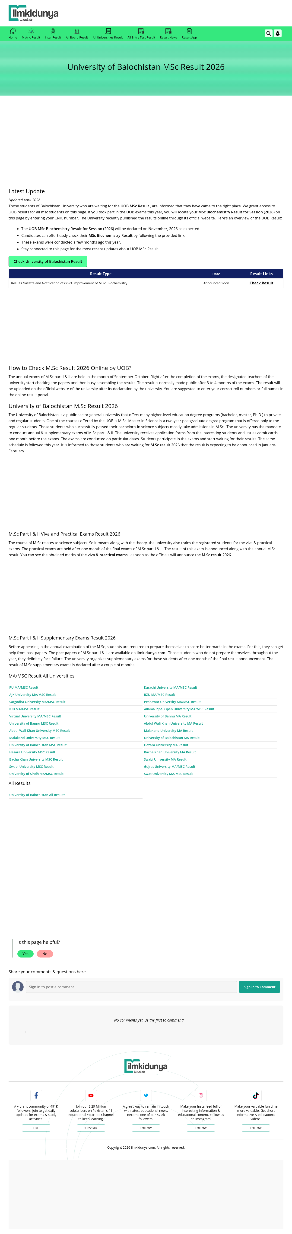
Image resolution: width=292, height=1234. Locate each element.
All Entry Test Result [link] (141, 33)
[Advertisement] (146, 140)
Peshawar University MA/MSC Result (172, 702)
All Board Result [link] (77, 33)
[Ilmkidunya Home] (34, 13)
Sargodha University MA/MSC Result (37, 702)
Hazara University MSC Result (32, 752)
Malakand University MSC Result (34, 738)
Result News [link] (168, 33)
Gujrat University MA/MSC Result (169, 766)
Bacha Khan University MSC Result (36, 759)
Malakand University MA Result (168, 730)
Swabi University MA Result (165, 759)
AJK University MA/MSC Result (32, 694)
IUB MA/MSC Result (24, 709)
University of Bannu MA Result (167, 716)
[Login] (278, 33)
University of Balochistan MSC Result (38, 745)
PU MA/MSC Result (23, 687)
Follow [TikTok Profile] (255, 1128)
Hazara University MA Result (166, 745)
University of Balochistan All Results (37, 795)
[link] (171, 5)
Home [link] (13, 33)
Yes (25, 953)
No (45, 953)
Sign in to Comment (260, 987)
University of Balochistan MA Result (172, 738)
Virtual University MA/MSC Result (35, 716)
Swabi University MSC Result (31, 766)
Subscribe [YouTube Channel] (91, 1128)
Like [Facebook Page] (36, 1128)
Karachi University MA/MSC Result (170, 687)
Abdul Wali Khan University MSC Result (39, 730)
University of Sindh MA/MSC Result (36, 773)
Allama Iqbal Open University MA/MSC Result (179, 709)
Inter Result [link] (53, 33)
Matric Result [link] (31, 33)
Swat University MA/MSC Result (168, 773)
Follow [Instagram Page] (200, 1128)
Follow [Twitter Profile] (146, 1128)
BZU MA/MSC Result (159, 694)
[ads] (9, 902)
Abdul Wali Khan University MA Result (173, 723)
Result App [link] (189, 33)
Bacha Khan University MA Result (170, 752)
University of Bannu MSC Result (33, 723)
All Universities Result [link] (108, 33)
